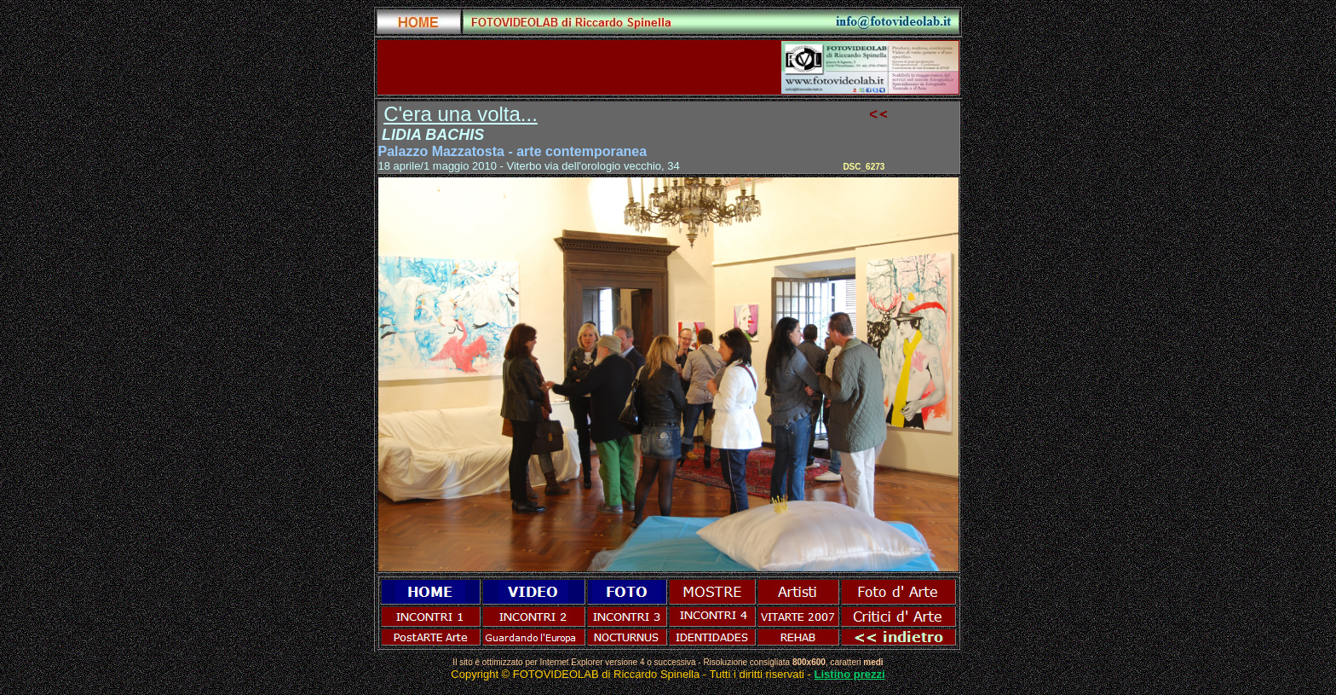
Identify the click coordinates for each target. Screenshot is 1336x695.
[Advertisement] (577, 67)
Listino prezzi (850, 674)
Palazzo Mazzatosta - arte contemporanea (513, 151)
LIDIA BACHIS (433, 134)
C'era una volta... (460, 113)
